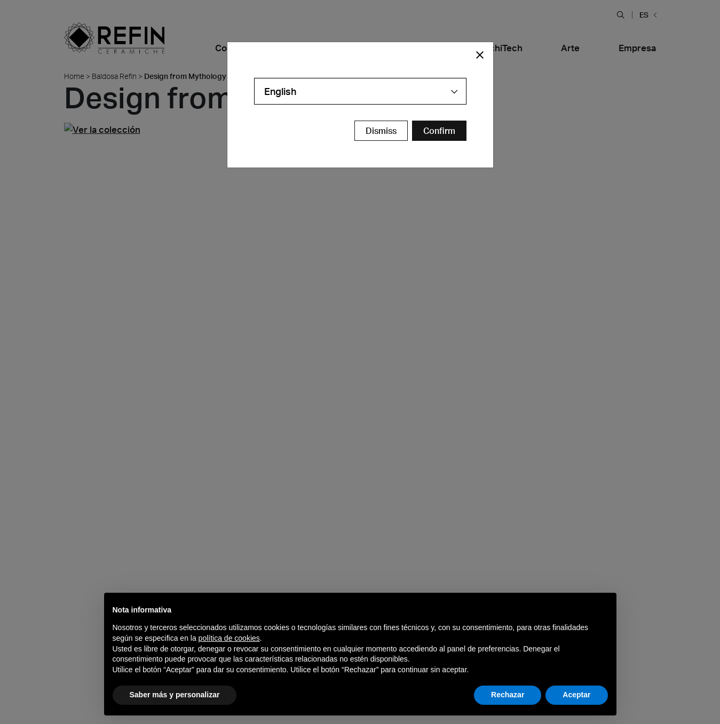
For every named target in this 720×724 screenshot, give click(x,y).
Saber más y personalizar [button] (175, 694)
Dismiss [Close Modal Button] (381, 130)
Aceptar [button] (576, 694)
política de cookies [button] (229, 638)
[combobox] (360, 91)
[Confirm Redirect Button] (439, 131)
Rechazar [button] (507, 694)
